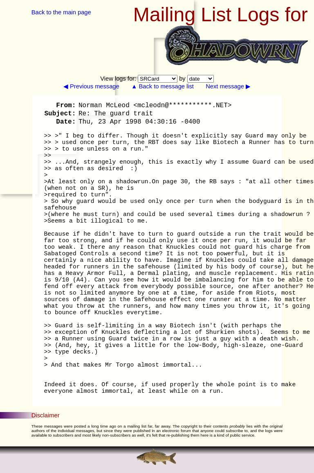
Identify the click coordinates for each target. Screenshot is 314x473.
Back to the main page (61, 12)
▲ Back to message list (162, 86)
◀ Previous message (91, 86)
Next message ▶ (228, 86)
